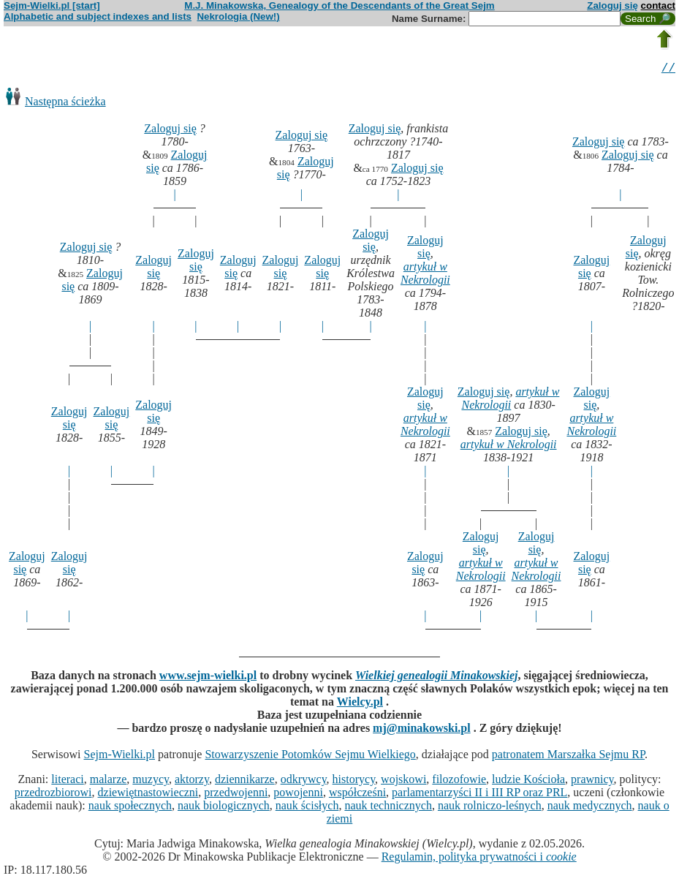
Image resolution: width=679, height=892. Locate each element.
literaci (67, 781)
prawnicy (592, 781)
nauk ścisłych (307, 807)
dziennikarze (245, 781)
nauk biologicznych (224, 807)
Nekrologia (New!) (238, 16)
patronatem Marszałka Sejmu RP (568, 756)
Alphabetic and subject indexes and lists (97, 16)
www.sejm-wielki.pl (208, 677)
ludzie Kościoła (528, 781)
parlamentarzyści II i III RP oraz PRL (479, 794)
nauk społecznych (130, 807)
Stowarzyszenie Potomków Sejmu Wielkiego (310, 756)
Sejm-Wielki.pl (119, 756)
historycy (354, 781)
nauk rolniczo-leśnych (490, 807)
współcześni (357, 794)
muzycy (150, 781)
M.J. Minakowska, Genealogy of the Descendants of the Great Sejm (339, 5)
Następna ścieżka (65, 103)
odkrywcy (304, 781)
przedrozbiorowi (53, 794)
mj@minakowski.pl (422, 730)
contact (658, 5)
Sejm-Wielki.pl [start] (52, 5)
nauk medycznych (589, 807)
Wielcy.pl (360, 704)
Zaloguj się (612, 5)
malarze (108, 781)
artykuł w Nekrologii (425, 275)
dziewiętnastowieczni (148, 794)
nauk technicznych (388, 807)
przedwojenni (236, 794)
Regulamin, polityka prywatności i (479, 859)
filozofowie (459, 781)
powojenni (298, 794)
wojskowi (403, 781)
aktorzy (192, 781)
